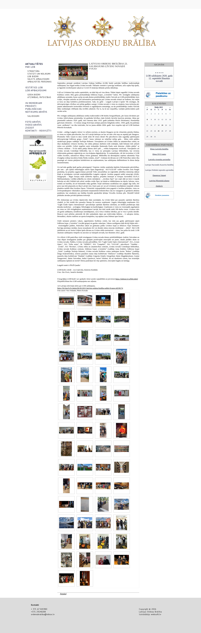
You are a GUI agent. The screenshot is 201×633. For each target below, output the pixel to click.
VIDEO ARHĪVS (33, 124)
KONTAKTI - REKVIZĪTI (38, 130)
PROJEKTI (30, 105)
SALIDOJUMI (33, 116)
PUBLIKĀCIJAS (33, 108)
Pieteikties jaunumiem (162, 195)
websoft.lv (156, 614)
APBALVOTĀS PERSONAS (39, 81)
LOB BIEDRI (33, 76)
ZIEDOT (29, 127)
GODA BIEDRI (33, 94)
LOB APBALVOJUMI (36, 90)
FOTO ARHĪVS (33, 121)
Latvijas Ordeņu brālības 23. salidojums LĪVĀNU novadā (108, 65)
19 (162, 125)
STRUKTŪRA (33, 71)
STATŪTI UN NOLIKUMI (39, 73)
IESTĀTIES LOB (34, 87)
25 (158, 131)
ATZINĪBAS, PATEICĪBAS (39, 97)
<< (147, 107)
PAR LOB (30, 66)
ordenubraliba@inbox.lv (43, 614)
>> (170, 107)
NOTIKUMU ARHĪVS (36, 111)
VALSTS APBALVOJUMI (38, 79)
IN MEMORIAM (33, 103)
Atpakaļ (63, 594)
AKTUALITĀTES (34, 63)
